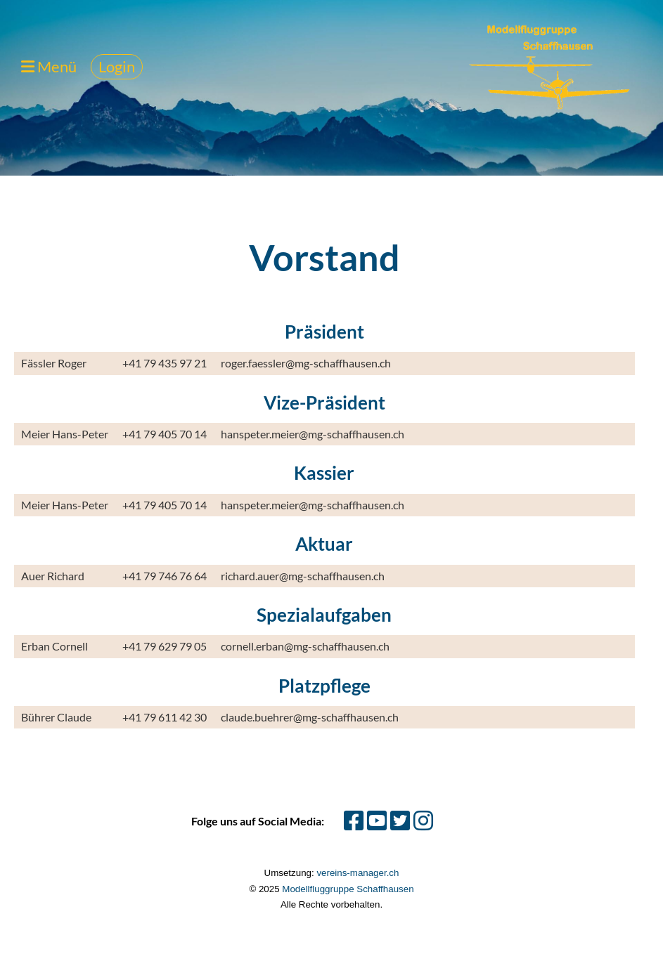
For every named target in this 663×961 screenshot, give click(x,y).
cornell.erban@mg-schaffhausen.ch (305, 646)
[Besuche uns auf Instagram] (423, 820)
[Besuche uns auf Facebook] (353, 820)
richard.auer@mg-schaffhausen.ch (303, 575)
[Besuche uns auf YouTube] (377, 820)
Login (116, 66)
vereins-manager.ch (357, 873)
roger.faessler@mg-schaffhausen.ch (306, 363)
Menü (49, 66)
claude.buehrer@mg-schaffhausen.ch (310, 717)
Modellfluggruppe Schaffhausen (347, 889)
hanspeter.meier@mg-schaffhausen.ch (312, 433)
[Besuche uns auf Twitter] (400, 820)
